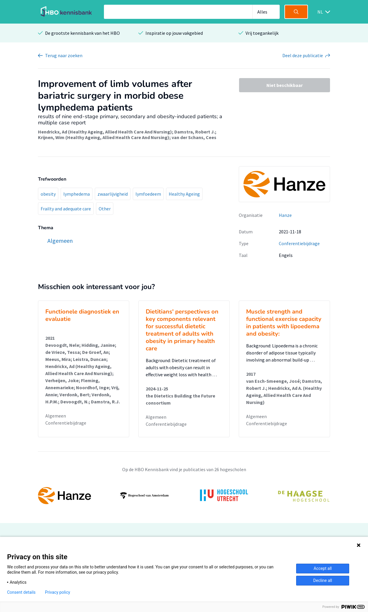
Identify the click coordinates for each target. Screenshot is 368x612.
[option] (184, 495)
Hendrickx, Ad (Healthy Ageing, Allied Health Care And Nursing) (105, 132)
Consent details (21, 592)
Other (105, 209)
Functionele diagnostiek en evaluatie (82, 315)
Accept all (323, 568)
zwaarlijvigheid (112, 194)
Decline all (322, 580)
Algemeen (55, 416)
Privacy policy (57, 592)
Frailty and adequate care (66, 209)
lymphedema (76, 194)
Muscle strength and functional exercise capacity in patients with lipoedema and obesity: (283, 323)
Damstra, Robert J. (194, 132)
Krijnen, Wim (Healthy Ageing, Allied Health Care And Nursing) (103, 137)
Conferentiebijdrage (299, 243)
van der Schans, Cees (194, 137)
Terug (63, 55)
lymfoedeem (148, 194)
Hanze (285, 215)
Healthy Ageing (184, 194)
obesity (48, 194)
